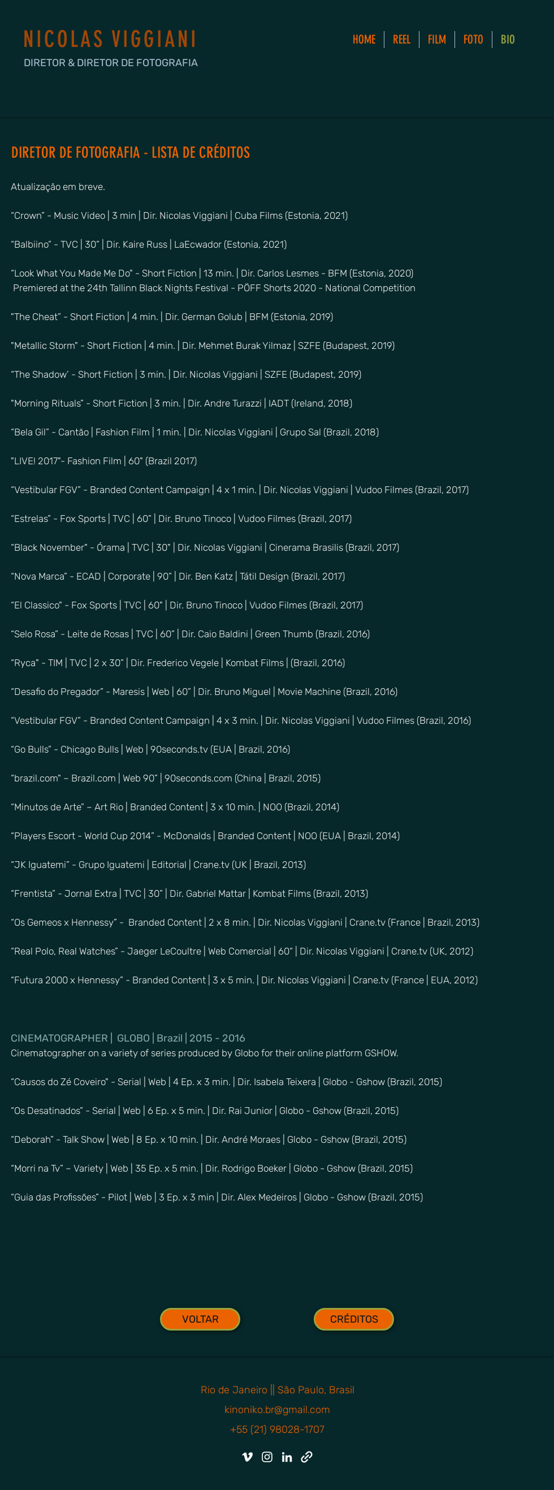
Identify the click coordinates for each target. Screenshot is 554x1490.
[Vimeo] (247, 1457)
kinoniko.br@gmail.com (277, 1409)
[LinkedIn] (287, 1457)
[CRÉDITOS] (354, 1319)
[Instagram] (267, 1457)
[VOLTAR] (200, 1319)
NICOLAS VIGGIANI (110, 39)
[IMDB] (307, 1457)
